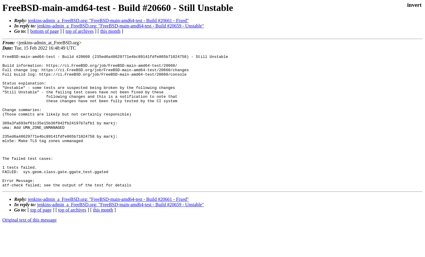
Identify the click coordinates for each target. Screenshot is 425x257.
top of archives (80, 31)
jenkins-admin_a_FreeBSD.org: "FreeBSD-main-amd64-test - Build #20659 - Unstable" (120, 25)
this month (110, 31)
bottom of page (44, 31)
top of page (41, 236)
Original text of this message (29, 246)
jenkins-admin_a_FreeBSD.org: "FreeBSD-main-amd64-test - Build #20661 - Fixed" (108, 20)
